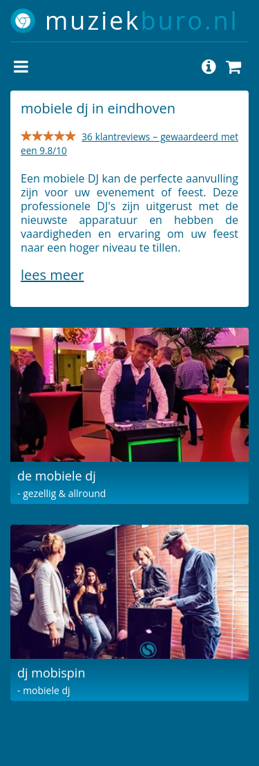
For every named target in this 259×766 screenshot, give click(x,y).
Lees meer (52, 274)
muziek (142, 20)
